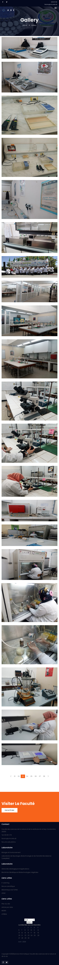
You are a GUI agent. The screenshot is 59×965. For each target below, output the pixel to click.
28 (22, 938)
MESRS (4, 911)
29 (25, 938)
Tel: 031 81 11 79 (7, 835)
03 (23, 776)
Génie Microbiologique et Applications (15, 869)
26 (38, 935)
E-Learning (5, 883)
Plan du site (6, 904)
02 (19, 776)
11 (34, 930)
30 (28, 938)
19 (38, 933)
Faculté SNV (9, 810)
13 (19, 933)
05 (31, 776)
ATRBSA (4, 914)
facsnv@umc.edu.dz (9, 838)
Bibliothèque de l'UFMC (10, 890)
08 (44, 776)
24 (31, 935)
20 (19, 935)
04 (27, 776)
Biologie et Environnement (11, 852)
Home (25, 25)
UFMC (4, 893)
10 (31, 930)
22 (25, 935)
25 (35, 935)
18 (34, 933)
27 (19, 938)
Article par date (7, 907)
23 (28, 935)
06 (36, 776)
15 (25, 933)
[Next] (48, 776)
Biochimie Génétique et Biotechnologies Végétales (20, 872)
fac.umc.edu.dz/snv (9, 842)
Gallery (33, 25)
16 (28, 933)
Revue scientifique (8, 886)
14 (22, 933)
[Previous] (11, 776)
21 (22, 935)
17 (31, 933)
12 (38, 930)
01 (14, 776)
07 (40, 776)
